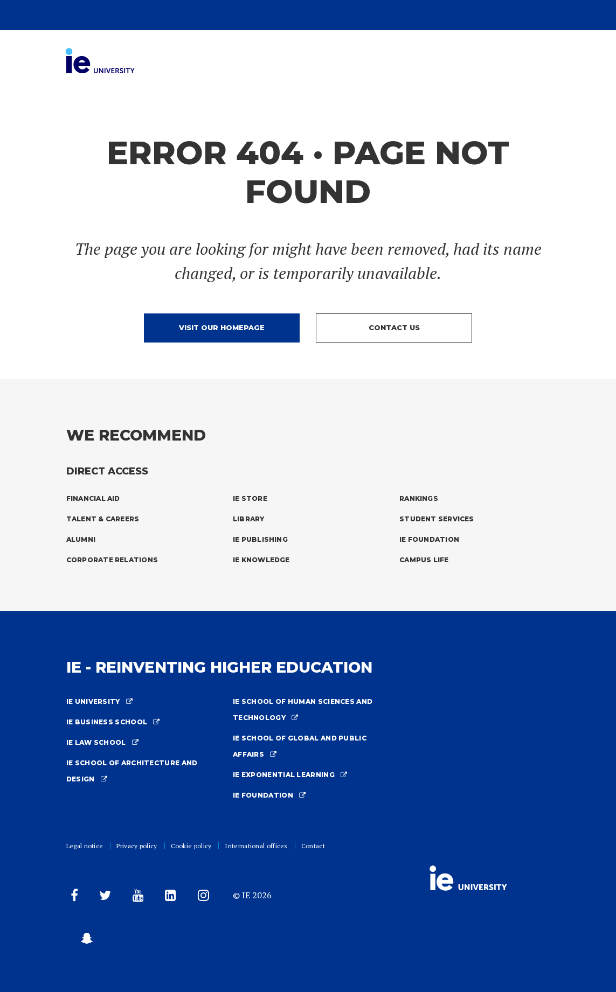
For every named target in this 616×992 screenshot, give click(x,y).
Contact (313, 846)
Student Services (436, 519)
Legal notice (84, 846)
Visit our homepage (222, 327)
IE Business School (113, 722)
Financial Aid (93, 498)
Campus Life (424, 560)
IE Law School (102, 742)
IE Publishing (260, 539)
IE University (99, 701)
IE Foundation (429, 539)
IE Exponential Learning (290, 775)
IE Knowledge (261, 560)
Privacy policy (136, 846)
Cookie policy (191, 846)
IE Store (250, 498)
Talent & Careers (103, 519)
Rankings (418, 498)
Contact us (394, 327)
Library (249, 519)
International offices (256, 846)
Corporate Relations (112, 560)
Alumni (80, 539)
